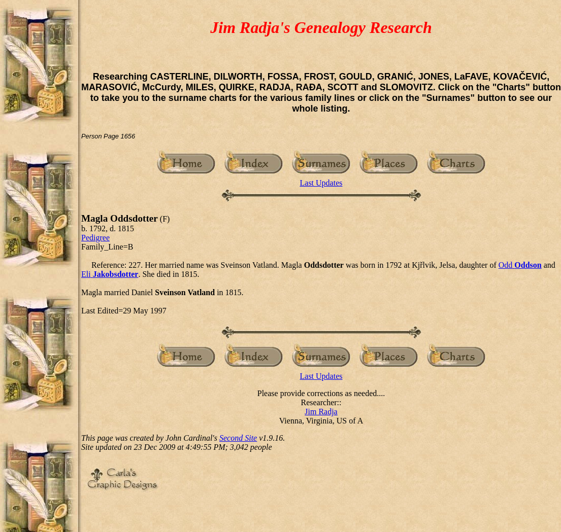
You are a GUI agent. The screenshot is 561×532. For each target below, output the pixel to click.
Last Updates (321, 183)
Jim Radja (321, 411)
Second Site (238, 438)
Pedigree (95, 237)
